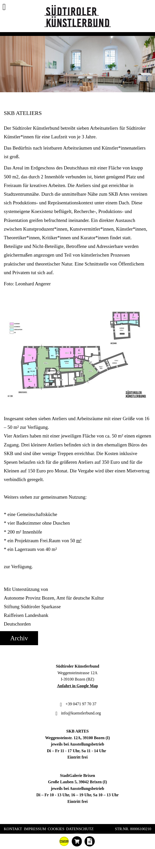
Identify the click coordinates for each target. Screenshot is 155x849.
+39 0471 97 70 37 (77, 704)
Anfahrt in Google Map (77, 686)
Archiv (19, 638)
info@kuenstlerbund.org (77, 713)
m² (78, 540)
